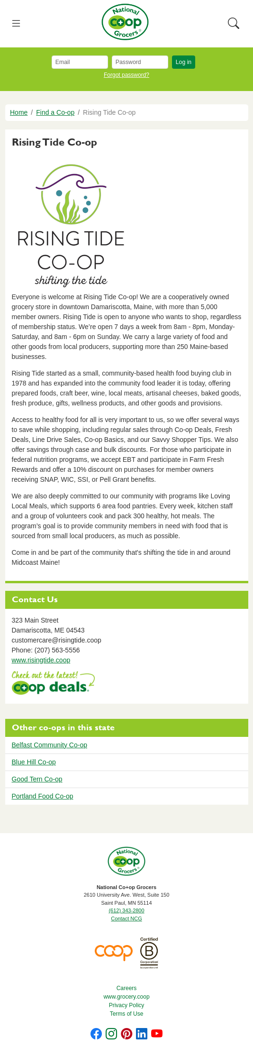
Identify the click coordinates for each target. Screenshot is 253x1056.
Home (18, 112)
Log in (183, 62)
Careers (127, 988)
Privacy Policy (127, 1005)
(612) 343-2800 (126, 910)
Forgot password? (126, 75)
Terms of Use (127, 1013)
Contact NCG (126, 918)
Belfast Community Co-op (50, 745)
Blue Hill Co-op (34, 762)
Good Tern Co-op (37, 779)
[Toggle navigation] (16, 24)
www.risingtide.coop (41, 660)
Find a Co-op (55, 112)
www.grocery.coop (126, 996)
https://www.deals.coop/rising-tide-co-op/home (53, 684)
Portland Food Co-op (42, 796)
